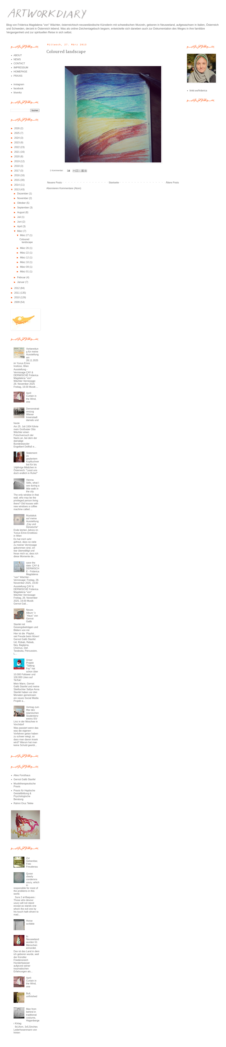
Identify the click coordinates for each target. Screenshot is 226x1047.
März (20, 231)
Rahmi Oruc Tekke (23, 803)
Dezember (23, 193)
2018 (17, 166)
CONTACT (19, 63)
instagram (19, 84)
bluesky (18, 92)
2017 (17, 170)
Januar (21, 282)
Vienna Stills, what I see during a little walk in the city (32, 486)
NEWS (17, 59)
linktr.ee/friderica (198, 90)
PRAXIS (18, 76)
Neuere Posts (54, 182)
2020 (17, 156)
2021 (17, 152)
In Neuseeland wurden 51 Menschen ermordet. (32, 942)
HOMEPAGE (20, 71)
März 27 (24, 235)
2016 (17, 175)
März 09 (24, 267)
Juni (19, 221)
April (20, 226)
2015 (17, 180)
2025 (17, 133)
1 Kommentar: (57, 170)
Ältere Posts (172, 182)
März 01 (24, 271)
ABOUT (18, 55)
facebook (18, 88)
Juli (19, 217)
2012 (17, 288)
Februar (21, 277)
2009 (17, 302)
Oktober (21, 203)
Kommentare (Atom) (70, 188)
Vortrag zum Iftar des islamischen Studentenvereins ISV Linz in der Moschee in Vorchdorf (26, 716)
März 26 (24, 248)
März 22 (24, 252)
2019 (17, 161)
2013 (17, 189)
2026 (17, 128)
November (23, 198)
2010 (17, 297)
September (23, 207)
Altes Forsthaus (22, 775)
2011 (17, 292)
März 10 (24, 262)
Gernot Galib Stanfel (24, 779)
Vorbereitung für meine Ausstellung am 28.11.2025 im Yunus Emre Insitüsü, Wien (26, 357)
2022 (17, 147)
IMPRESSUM (21, 67)
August (21, 212)
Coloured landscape (66, 52)
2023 (17, 142)
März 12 (24, 257)
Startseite (114, 182)
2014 (17, 185)
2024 (17, 138)
